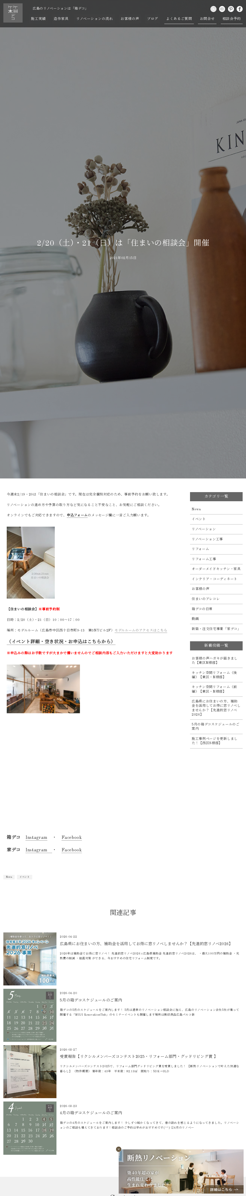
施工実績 (38, 19)
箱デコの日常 (202, 609)
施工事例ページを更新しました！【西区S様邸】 (215, 741)
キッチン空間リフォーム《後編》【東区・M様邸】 (214, 675)
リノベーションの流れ (94, 19)
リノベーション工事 (207, 539)
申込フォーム (77, 515)
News (9, 877)
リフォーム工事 (204, 559)
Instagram (36, 838)
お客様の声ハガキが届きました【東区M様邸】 (215, 661)
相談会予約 (231, 19)
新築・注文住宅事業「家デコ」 (216, 629)
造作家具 (61, 19)
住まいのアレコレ (206, 599)
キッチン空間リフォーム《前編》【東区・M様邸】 (214, 689)
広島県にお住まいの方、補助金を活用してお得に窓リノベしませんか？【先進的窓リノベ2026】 (216, 708)
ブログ (152, 19)
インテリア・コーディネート (214, 579)
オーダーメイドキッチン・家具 (216, 569)
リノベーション (204, 529)
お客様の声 (130, 19)
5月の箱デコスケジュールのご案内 (216, 727)
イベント (24, 877)
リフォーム (200, 549)
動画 (195, 619)
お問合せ (207, 19)
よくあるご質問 (179, 19)
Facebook (72, 838)
